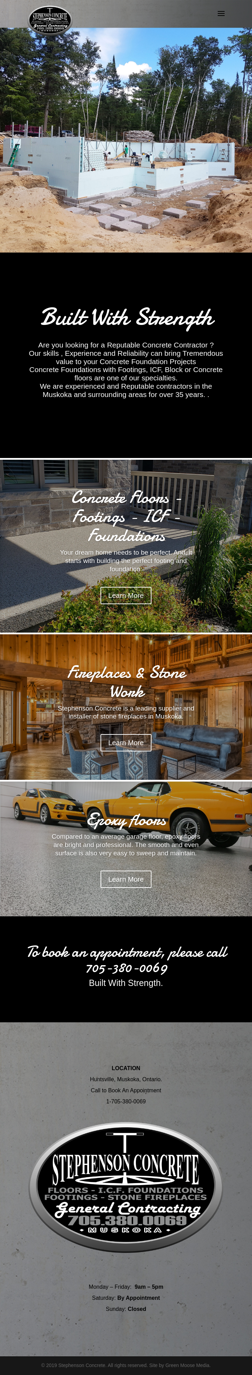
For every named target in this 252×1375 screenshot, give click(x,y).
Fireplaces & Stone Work (126, 681)
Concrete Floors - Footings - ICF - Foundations (126, 516)
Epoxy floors (126, 819)
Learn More (126, 595)
